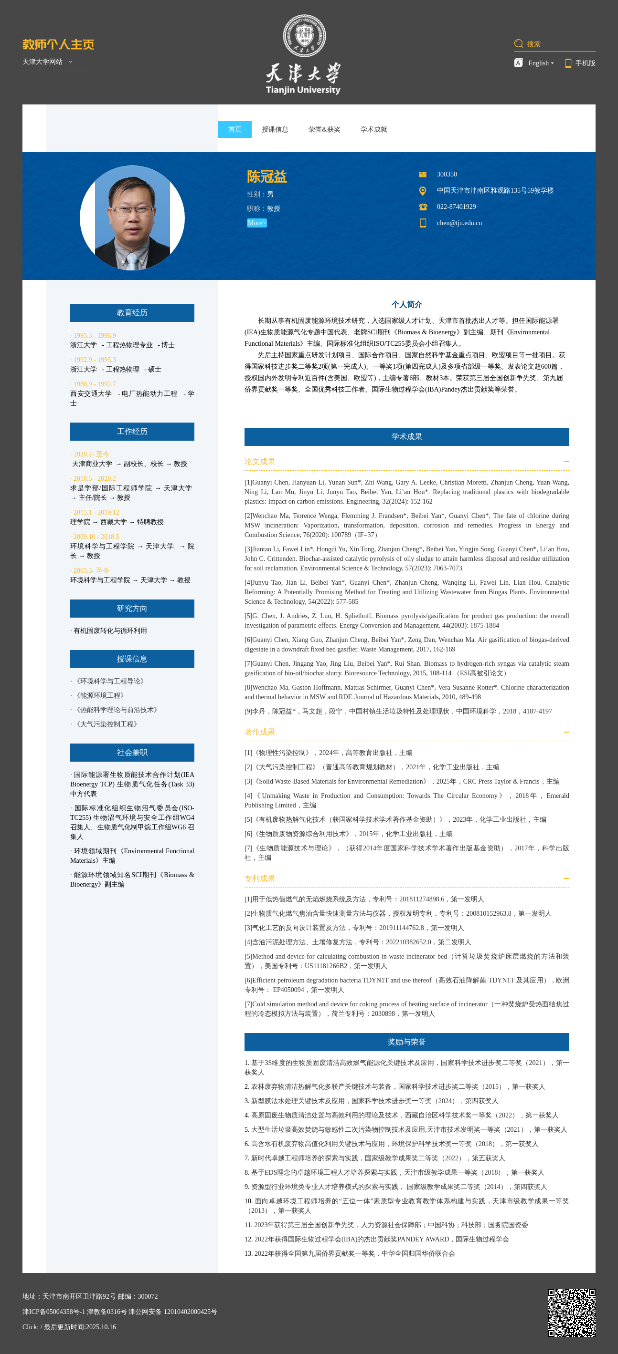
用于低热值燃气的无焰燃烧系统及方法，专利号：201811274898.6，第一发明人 (368, 899)
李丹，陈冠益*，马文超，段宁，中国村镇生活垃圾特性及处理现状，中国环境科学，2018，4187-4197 (402, 711)
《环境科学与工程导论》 (110, 681)
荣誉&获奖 (325, 129)
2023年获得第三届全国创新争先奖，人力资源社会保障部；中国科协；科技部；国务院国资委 (391, 1225)
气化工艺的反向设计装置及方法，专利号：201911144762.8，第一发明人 (358, 927)
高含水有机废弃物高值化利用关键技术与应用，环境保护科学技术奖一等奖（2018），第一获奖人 (395, 1143)
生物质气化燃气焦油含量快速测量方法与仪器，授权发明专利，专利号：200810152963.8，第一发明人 (402, 913)
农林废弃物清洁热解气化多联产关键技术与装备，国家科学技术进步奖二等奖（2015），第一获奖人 (398, 1086)
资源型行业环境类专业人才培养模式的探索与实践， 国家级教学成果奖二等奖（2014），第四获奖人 (399, 1186)
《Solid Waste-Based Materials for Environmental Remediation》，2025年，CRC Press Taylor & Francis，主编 (405, 781)
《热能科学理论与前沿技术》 (117, 709)
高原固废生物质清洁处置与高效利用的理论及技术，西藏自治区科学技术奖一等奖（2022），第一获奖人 (405, 1115)
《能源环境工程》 (100, 695)
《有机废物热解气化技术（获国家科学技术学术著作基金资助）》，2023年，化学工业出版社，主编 (399, 819)
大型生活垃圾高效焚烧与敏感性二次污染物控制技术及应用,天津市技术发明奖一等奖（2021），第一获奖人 (409, 1129)
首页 (235, 129)
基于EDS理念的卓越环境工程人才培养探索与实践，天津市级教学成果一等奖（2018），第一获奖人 (397, 1172)
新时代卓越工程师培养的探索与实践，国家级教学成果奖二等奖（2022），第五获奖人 (378, 1158)
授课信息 (275, 129)
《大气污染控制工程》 (107, 724)
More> (257, 223)
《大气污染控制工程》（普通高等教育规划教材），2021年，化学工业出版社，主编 (376, 767)
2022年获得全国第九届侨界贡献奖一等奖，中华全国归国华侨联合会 (355, 1253)
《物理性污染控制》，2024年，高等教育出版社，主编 (332, 752)
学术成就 (374, 129)
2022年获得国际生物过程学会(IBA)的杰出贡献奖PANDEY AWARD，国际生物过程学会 (382, 1239)
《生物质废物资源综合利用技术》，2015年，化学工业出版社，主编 (352, 833)
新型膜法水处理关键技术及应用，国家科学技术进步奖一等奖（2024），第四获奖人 (375, 1101)
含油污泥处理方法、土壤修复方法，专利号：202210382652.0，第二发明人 (361, 942)
